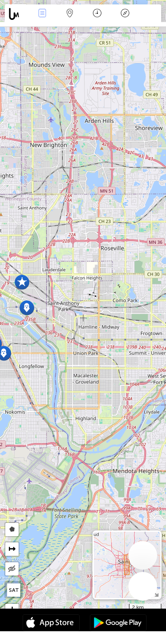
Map (70, 13)
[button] (26, 307)
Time (97, 13)
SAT (14, 590)
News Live (42, 13)
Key (124, 13)
